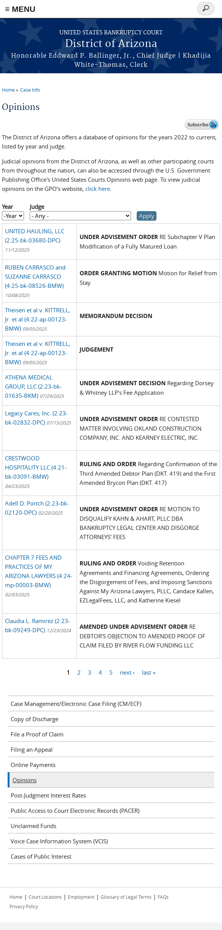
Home (8, 90)
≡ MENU (20, 9)
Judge (37, 206)
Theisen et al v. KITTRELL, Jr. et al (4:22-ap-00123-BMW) (37, 319)
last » (148, 672)
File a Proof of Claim (37, 734)
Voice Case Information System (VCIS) (59, 841)
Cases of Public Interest (41, 856)
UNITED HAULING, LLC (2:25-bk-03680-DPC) (34, 240)
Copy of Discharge (34, 719)
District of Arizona (111, 44)
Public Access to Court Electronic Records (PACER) (75, 810)
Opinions (25, 780)
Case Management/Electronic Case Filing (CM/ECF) (76, 703)
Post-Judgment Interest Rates (48, 795)
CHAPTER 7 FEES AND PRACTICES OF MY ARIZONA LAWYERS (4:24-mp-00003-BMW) (38, 575)
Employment (81, 897)
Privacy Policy (24, 906)
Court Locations (45, 897)
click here (97, 188)
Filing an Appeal (32, 749)
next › (127, 672)
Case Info (30, 90)
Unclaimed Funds (33, 826)
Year (7, 206)
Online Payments (33, 765)
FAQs (163, 897)
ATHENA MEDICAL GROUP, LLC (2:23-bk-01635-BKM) (34, 386)
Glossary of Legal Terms (126, 897)
